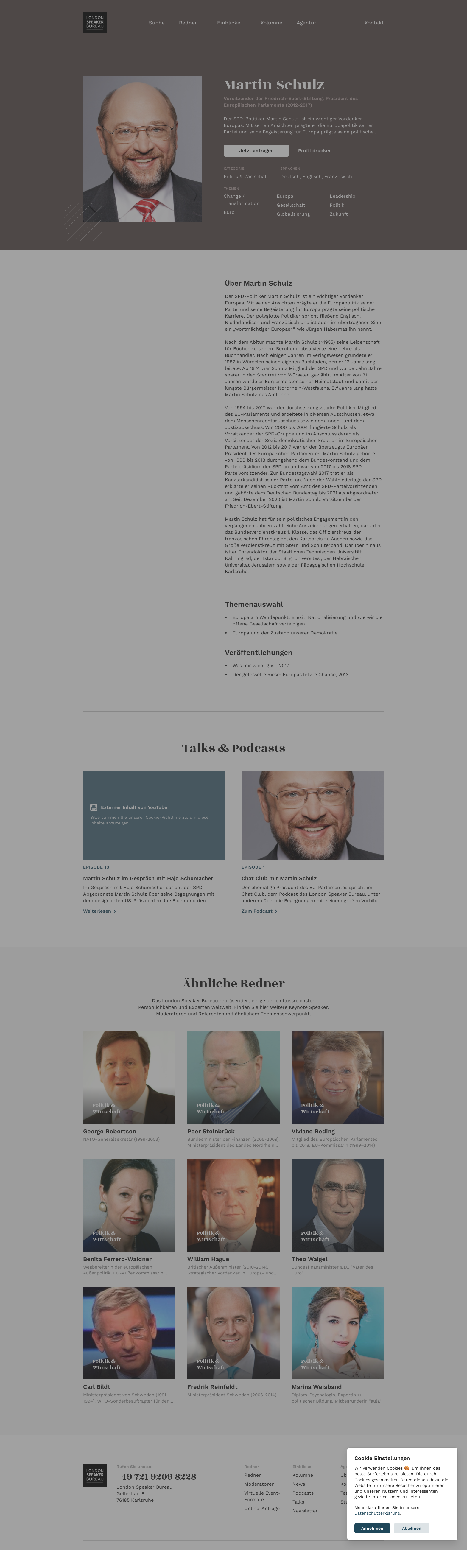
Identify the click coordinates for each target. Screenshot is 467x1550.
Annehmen (372, 1528)
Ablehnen (411, 1528)
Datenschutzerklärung (377, 1513)
